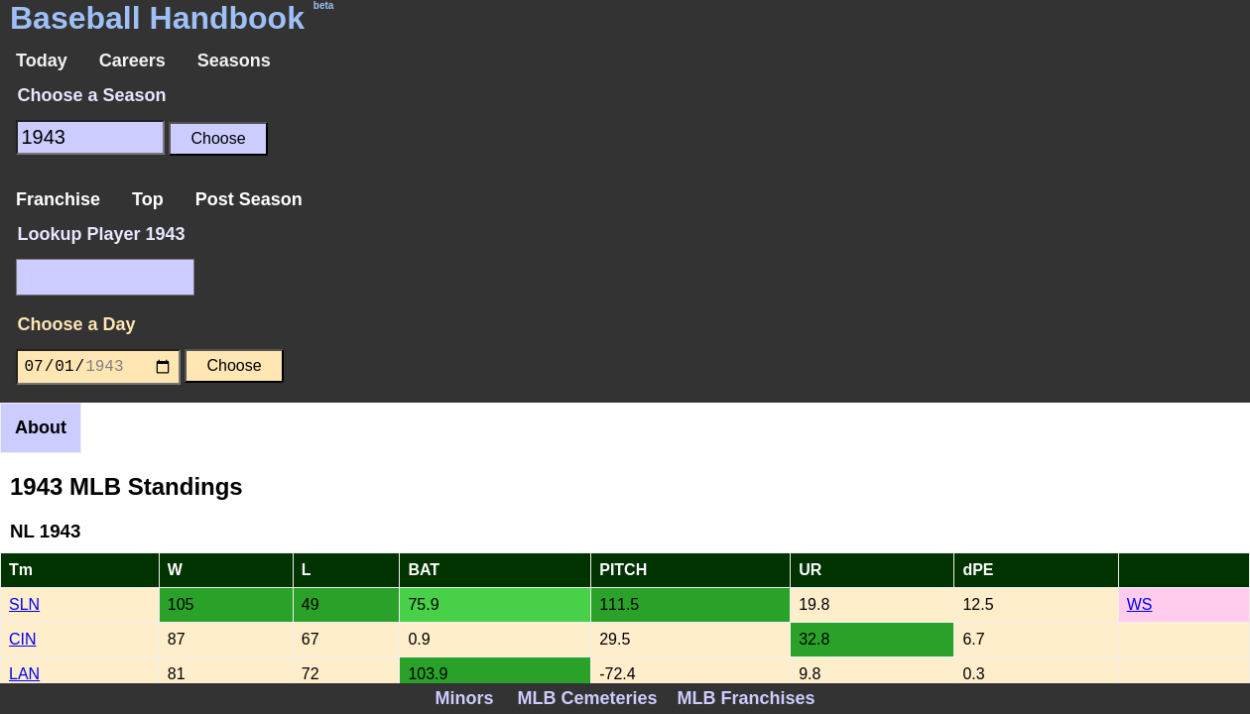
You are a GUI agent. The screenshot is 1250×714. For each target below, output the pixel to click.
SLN (24, 604)
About (40, 427)
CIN (23, 639)
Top (148, 199)
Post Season (249, 199)
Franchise (58, 199)
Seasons (234, 60)
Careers (132, 60)
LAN (24, 673)
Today (41, 60)
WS (1140, 604)
